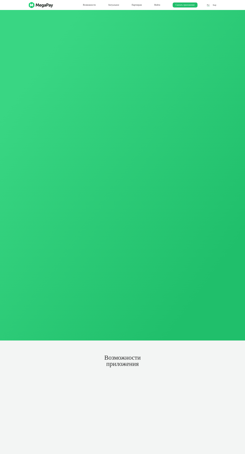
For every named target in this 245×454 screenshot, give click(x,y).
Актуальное (113, 5)
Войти (157, 5)
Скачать (185, 5)
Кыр (214, 5)
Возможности (89, 5)
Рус (208, 5)
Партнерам (137, 5)
